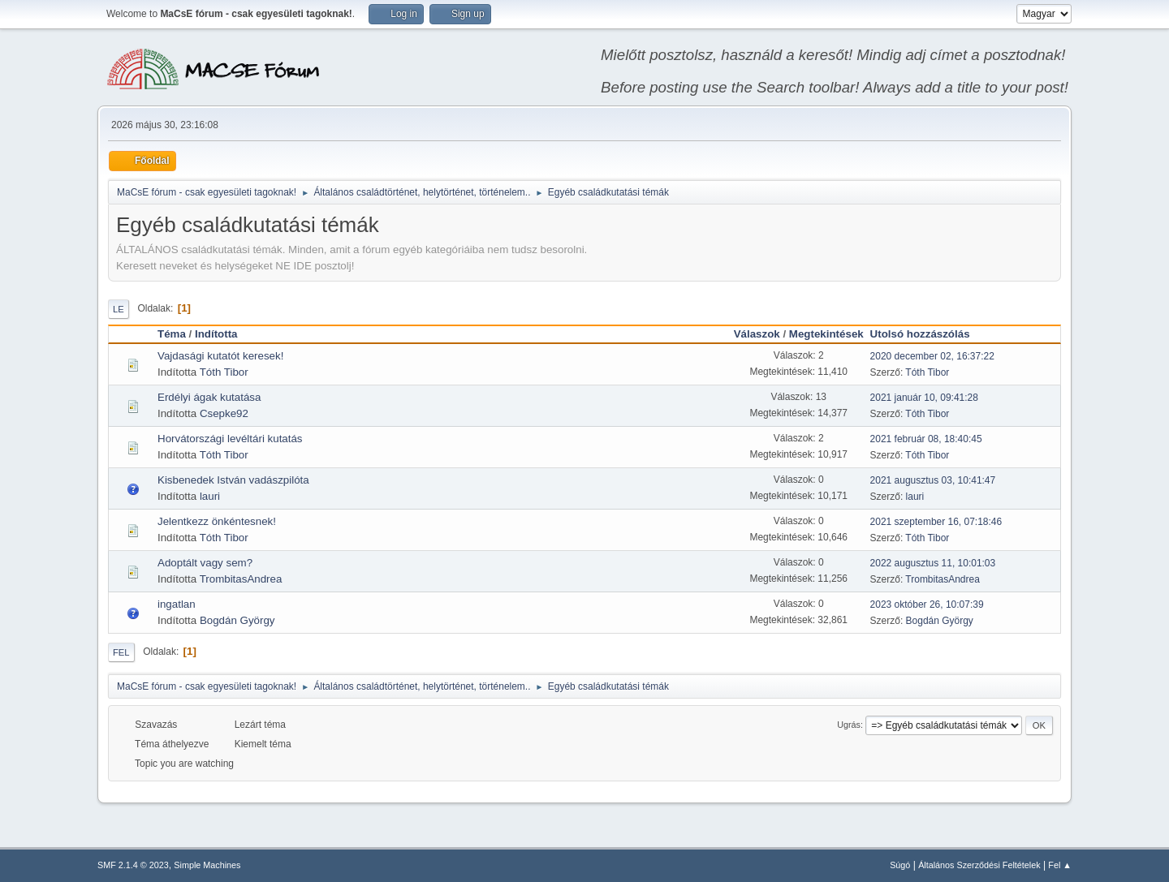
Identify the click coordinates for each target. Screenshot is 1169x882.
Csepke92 (224, 413)
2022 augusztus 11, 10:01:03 (933, 563)
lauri (210, 496)
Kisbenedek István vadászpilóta (233, 480)
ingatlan (176, 604)
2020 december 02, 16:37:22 (932, 356)
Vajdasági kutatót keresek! (220, 356)
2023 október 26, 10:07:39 (927, 604)
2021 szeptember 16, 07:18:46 (936, 521)
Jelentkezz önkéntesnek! (216, 521)
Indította (216, 334)
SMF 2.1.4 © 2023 (133, 865)
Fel (121, 652)
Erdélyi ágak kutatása (209, 397)
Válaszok (757, 334)
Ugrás (849, 724)
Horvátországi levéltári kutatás (230, 438)
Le (118, 309)
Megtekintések (826, 334)
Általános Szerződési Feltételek (979, 865)
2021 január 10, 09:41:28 (924, 397)
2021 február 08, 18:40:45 (926, 439)
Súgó (900, 865)
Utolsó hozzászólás (927, 334)
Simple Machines (207, 865)
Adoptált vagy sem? (204, 563)
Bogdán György (237, 620)
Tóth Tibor (224, 372)
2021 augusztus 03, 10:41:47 (933, 480)
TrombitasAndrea (241, 579)
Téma (171, 334)
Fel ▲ (1060, 865)
